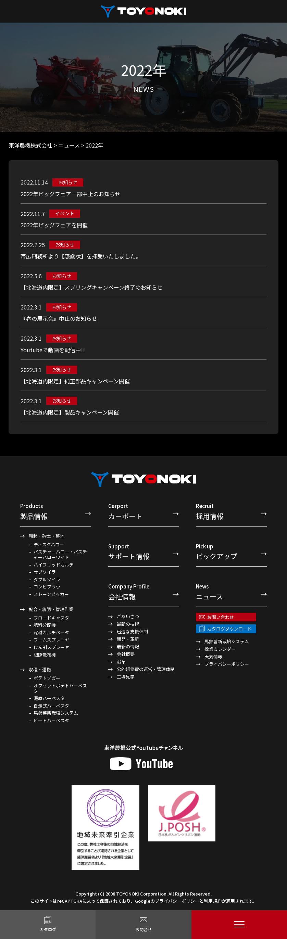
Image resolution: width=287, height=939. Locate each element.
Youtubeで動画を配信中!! (53, 350)
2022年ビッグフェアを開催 (54, 225)
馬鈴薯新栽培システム (56, 713)
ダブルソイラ (47, 579)
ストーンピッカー (51, 594)
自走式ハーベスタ (51, 706)
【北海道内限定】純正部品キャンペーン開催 (75, 381)
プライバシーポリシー (226, 664)
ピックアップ (231, 551)
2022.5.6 (31, 276)
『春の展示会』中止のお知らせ (59, 318)
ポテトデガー (47, 678)
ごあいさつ (128, 616)
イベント (64, 213)
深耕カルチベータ (51, 632)
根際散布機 (45, 655)
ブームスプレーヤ (51, 640)
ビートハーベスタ (51, 720)
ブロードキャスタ (51, 618)
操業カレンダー (220, 649)
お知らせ (67, 182)
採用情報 (231, 511)
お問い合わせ (220, 617)
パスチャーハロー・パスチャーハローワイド (60, 554)
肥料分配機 (45, 625)
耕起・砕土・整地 (46, 536)
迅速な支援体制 (132, 631)
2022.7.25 (33, 245)
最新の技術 (128, 624)
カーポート (143, 511)
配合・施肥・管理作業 (51, 609)
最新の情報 (128, 646)
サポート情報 (143, 551)
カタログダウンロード (229, 628)
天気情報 (213, 656)
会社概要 (126, 654)
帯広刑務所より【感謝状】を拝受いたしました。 (81, 256)
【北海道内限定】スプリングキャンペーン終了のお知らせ (92, 287)
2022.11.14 (34, 182)
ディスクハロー (49, 544)
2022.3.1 (31, 307)
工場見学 (126, 676)
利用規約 (213, 901)
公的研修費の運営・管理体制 (146, 669)
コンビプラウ (47, 586)
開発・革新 (128, 639)
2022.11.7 (33, 214)
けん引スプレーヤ (51, 647)
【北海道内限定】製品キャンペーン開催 (70, 412)
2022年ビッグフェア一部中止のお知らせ (71, 194)
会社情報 (143, 591)
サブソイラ (45, 572)
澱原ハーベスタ (49, 698)
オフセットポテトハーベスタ (60, 688)
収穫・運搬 (40, 669)
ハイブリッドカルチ (54, 565)
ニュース (231, 591)
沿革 (121, 661)
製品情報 (55, 511)
